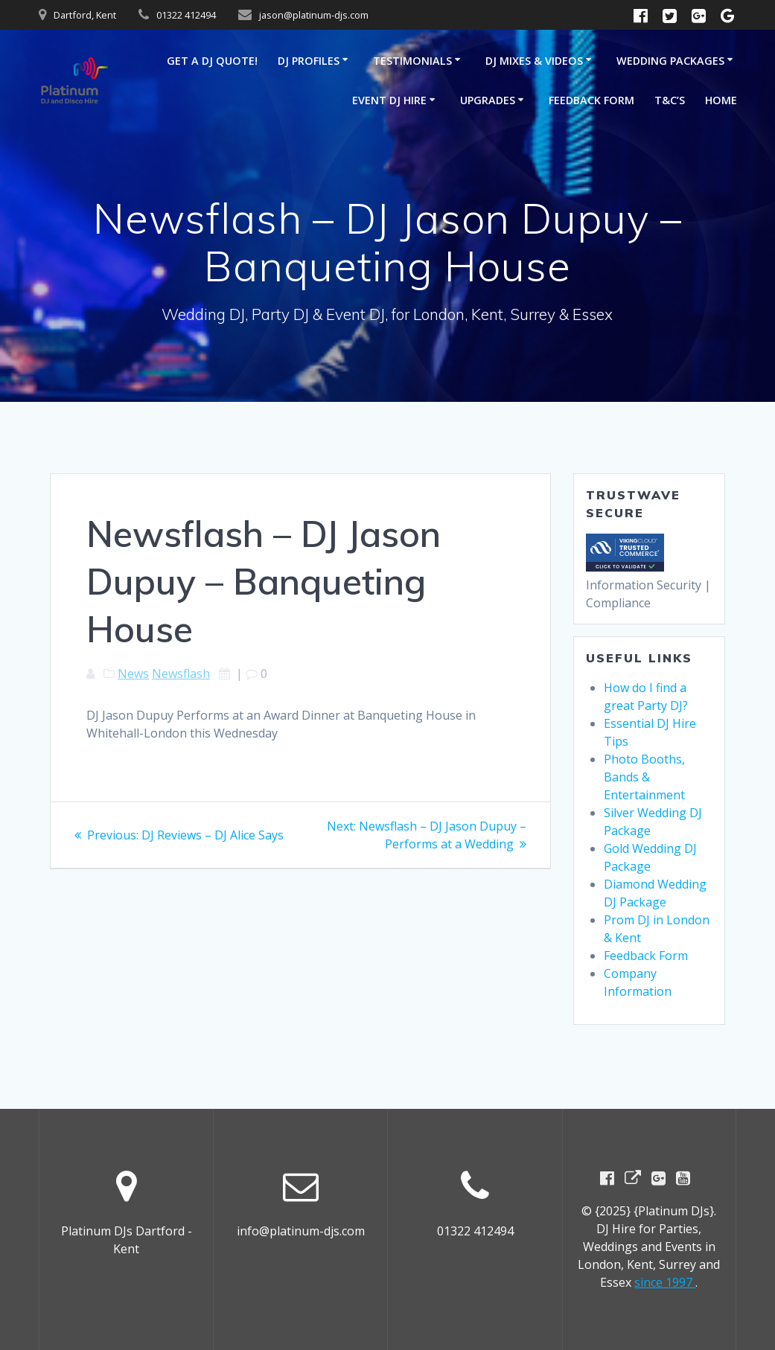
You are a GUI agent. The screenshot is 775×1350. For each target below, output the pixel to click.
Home (721, 100)
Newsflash (181, 673)
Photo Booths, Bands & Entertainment (644, 777)
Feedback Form (591, 100)
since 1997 (664, 1282)
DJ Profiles (308, 61)
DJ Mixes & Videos (534, 61)
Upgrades (487, 100)
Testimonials (412, 61)
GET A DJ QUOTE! (212, 61)
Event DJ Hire (389, 100)
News (133, 673)
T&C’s (669, 100)
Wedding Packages (670, 61)
